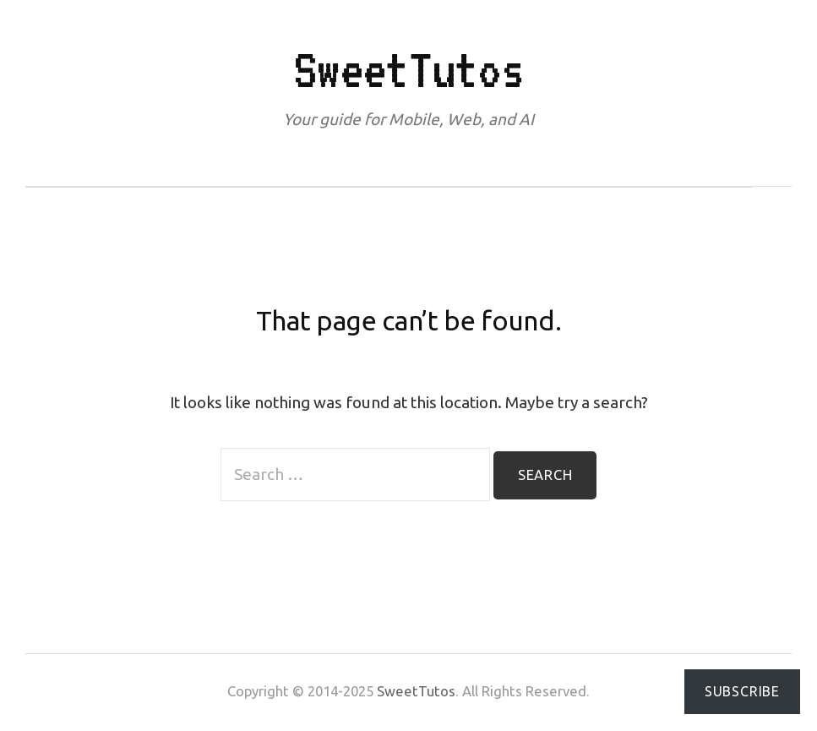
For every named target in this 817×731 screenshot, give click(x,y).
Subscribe (742, 691)
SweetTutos (408, 69)
